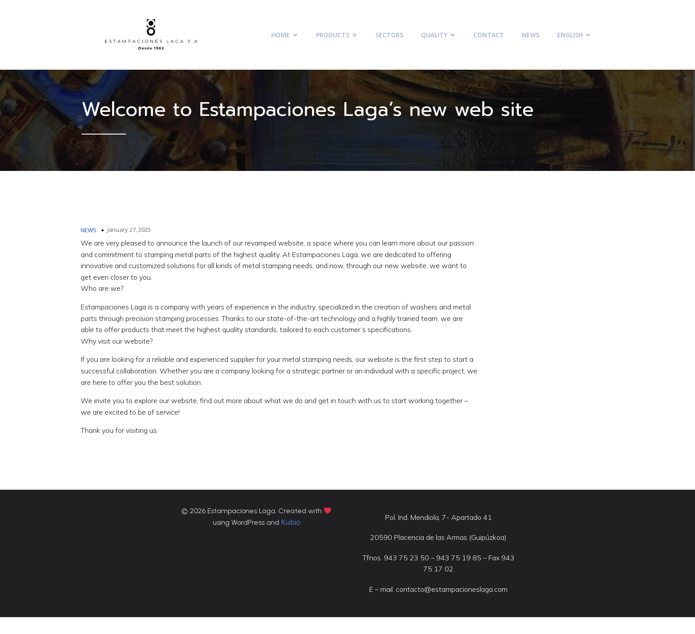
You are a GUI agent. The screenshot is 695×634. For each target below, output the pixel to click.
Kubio (291, 538)
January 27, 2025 (129, 239)
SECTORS (389, 36)
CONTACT (488, 36)
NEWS (530, 36)
